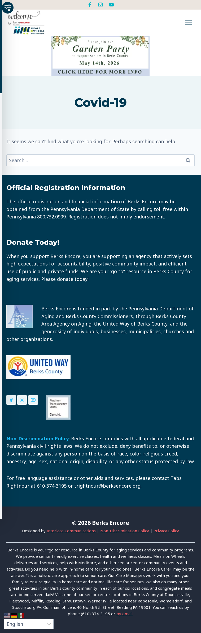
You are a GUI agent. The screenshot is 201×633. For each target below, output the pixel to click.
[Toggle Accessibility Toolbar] (7, 7)
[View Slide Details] (100, 56)
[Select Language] (29, 624)
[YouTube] (111, 5)
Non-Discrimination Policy (124, 530)
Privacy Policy (166, 530)
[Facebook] (89, 5)
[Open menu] (188, 22)
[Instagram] (100, 5)
